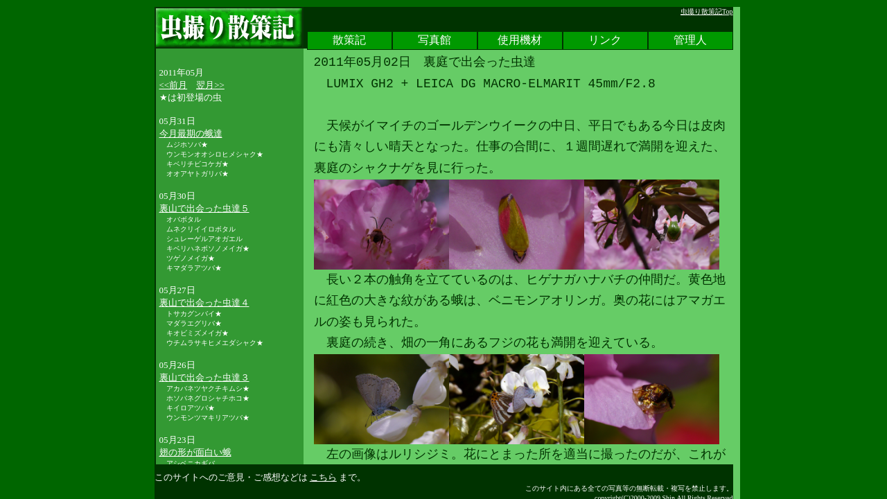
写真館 (434, 41)
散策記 (349, 41)
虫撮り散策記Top (706, 11)
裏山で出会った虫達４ (204, 302)
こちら (323, 477)
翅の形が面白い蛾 (195, 452)
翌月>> (210, 85)
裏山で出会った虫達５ (204, 208)
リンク (605, 41)
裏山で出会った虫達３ (204, 377)
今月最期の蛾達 (190, 133)
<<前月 (173, 85)
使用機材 (520, 41)
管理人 (690, 41)
